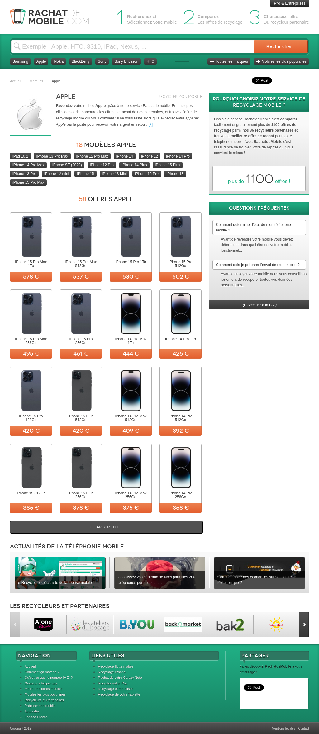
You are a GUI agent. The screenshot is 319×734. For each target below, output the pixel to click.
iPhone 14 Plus (134, 165)
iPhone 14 (124, 156)
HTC (150, 61)
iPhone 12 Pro (102, 165)
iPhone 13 (175, 174)
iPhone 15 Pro (147, 174)
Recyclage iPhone (112, 672)
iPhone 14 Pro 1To (180, 339)
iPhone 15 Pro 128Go (31, 418)
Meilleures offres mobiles (43, 689)
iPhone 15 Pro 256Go (81, 341)
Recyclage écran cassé (115, 689)
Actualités (32, 711)
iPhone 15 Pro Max (28, 182)
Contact (303, 728)
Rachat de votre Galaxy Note (120, 677)
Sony (102, 61)
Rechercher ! (280, 46)
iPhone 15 (85, 174)
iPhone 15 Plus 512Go (80, 418)
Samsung (20, 61)
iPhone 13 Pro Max (52, 156)
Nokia (59, 61)
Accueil (30, 666)
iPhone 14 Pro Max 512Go (130, 418)
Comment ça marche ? (42, 672)
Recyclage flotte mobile (115, 666)
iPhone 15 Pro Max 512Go (81, 264)
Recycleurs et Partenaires (44, 700)
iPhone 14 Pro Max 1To (130, 341)
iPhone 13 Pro (24, 174)
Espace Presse (36, 717)
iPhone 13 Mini (114, 174)
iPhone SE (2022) (67, 165)
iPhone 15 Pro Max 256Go (31, 341)
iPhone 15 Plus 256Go (80, 495)
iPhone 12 (149, 156)
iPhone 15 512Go (31, 493)
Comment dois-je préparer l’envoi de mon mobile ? (258, 265)
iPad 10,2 (20, 156)
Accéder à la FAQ (259, 305)
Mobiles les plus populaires (281, 61)
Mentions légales (283, 728)
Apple (41, 61)
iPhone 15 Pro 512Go (180, 264)
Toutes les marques (229, 61)
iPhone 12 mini (56, 174)
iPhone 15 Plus (167, 165)
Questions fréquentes (41, 683)
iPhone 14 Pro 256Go (180, 495)
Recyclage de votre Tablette (119, 694)
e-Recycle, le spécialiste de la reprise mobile (55, 583)
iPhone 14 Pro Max (28, 165)
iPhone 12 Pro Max (92, 156)
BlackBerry (81, 61)
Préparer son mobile (40, 705)
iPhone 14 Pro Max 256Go (130, 495)
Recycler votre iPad (112, 683)
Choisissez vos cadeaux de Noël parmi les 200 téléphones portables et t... (156, 580)
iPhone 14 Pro (178, 156)
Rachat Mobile (54, 17)
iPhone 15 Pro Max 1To (31, 264)
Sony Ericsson (126, 61)
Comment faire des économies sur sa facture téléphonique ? (254, 580)
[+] (151, 124)
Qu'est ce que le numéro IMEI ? (49, 677)
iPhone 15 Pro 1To (130, 262)
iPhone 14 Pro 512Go (180, 418)
